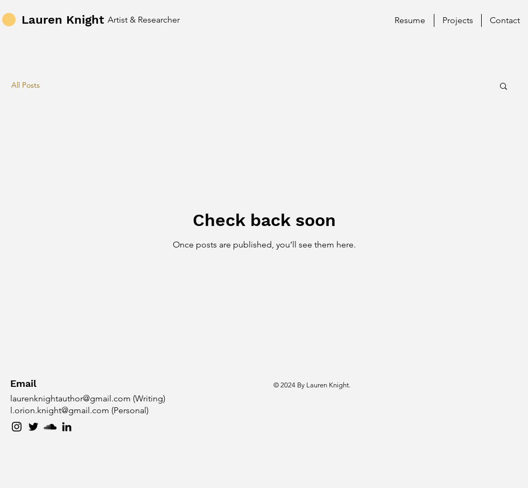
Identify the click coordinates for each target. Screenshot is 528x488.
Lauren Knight (63, 19)
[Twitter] (33, 426)
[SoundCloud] (50, 426)
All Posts (25, 85)
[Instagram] (16, 426)
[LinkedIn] (66, 426)
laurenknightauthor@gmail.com (70, 398)
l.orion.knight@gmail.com (59, 410)
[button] (503, 87)
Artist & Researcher (144, 20)
